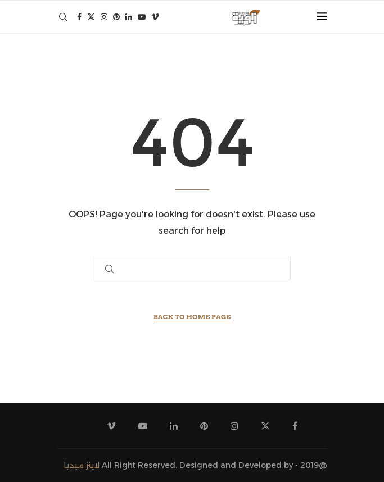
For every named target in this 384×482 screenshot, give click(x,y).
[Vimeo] (155, 17)
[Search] (63, 17)
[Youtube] (142, 17)
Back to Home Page (192, 316)
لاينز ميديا (82, 465)
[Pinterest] (116, 17)
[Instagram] (104, 17)
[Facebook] (79, 17)
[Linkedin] (128, 17)
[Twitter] (91, 17)
